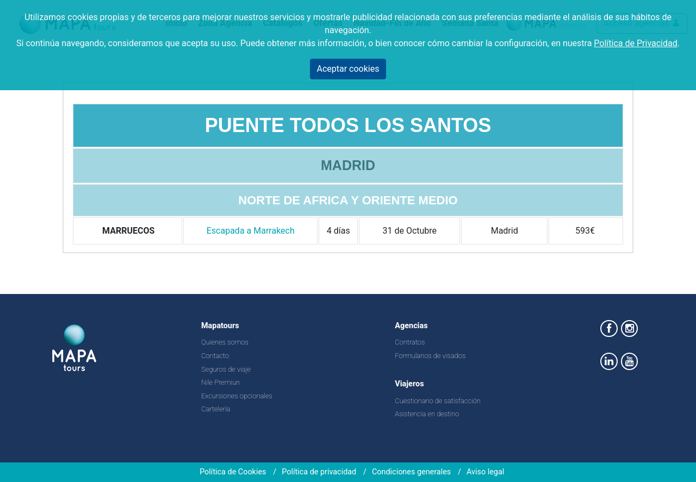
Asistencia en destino (427, 414)
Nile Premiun (220, 382)
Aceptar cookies (348, 69)
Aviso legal (485, 472)
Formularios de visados (430, 356)
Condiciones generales (411, 472)
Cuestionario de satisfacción (438, 401)
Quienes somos (224, 342)
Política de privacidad (319, 472)
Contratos (410, 342)
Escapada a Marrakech (251, 231)
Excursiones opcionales (236, 396)
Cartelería (215, 409)
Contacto (215, 356)
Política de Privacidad (635, 43)
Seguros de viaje (226, 369)
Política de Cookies (233, 472)
